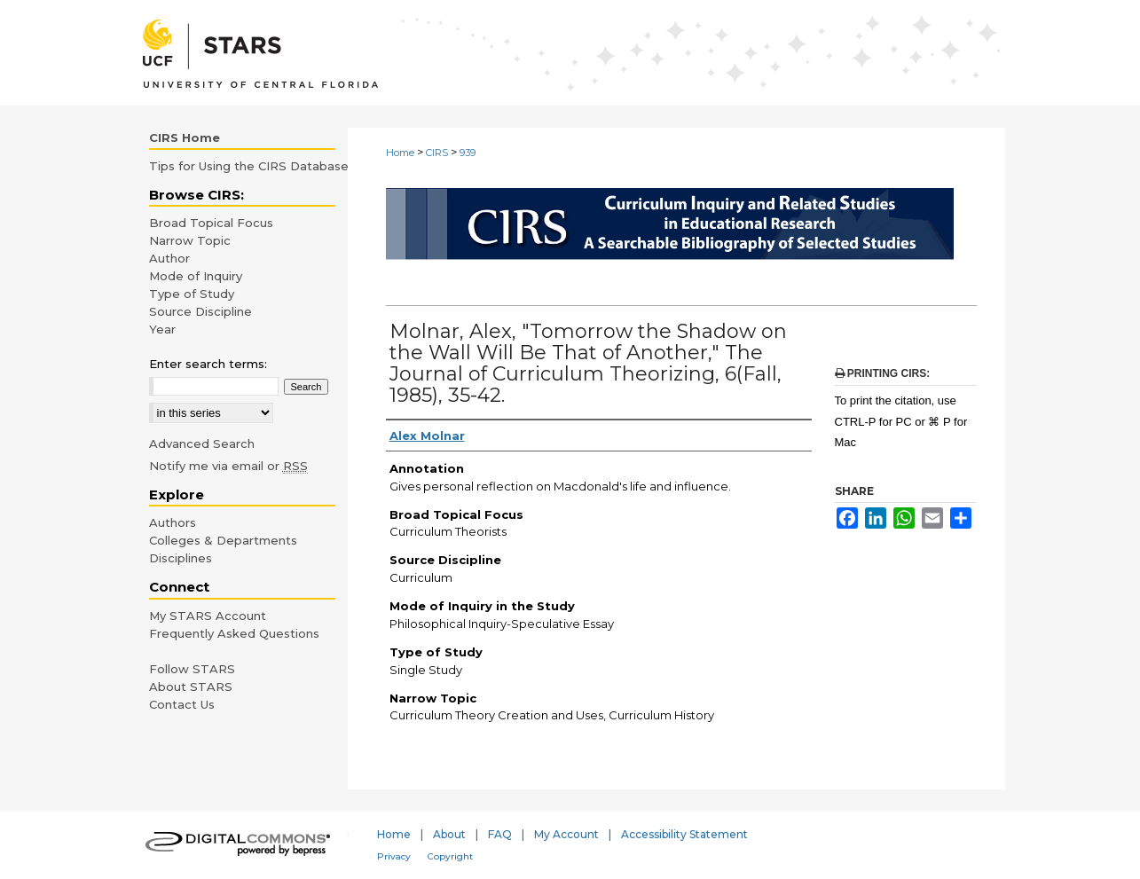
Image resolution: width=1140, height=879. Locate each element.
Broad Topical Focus (211, 223)
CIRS (437, 152)
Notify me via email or (228, 466)
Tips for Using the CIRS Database (249, 166)
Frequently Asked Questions (234, 633)
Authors (172, 522)
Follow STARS (192, 669)
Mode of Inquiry (195, 276)
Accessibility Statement (684, 834)
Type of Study (191, 293)
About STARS (190, 686)
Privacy (394, 856)
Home (400, 152)
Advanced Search (202, 443)
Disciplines (180, 558)
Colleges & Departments (223, 540)
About (449, 834)
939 (468, 152)
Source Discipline (200, 311)
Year (162, 329)
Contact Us (182, 704)
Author (169, 258)
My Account (566, 834)
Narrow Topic (190, 240)
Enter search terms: (208, 364)
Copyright (450, 856)
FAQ (500, 834)
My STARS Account (207, 615)
